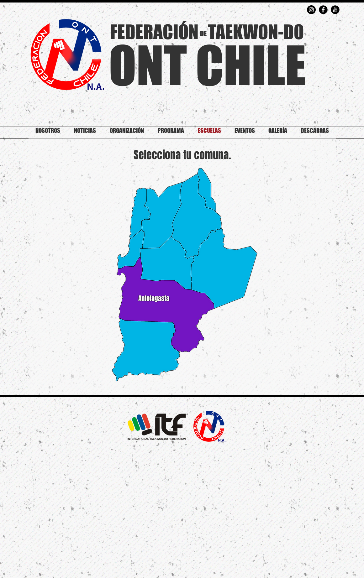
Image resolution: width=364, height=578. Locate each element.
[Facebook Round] (323, 9)
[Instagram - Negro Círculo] (311, 9)
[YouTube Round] (335, 9)
